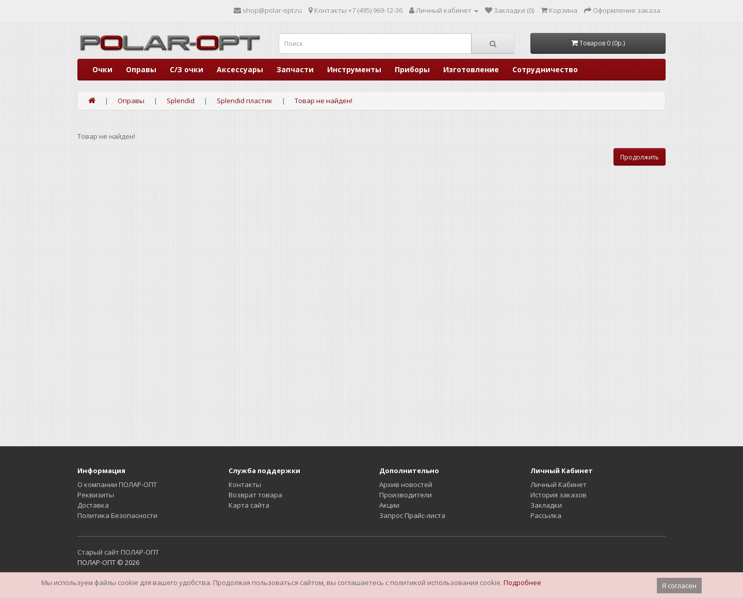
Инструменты (354, 69)
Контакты (245, 484)
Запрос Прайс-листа (412, 515)
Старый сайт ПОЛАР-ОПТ (118, 552)
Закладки (546, 505)
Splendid (181, 100)
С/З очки (186, 69)
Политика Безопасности (117, 515)
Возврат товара (255, 494)
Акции (389, 505)
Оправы (141, 69)
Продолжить (639, 157)
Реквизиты (95, 494)
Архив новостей (405, 484)
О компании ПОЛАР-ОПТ (117, 484)
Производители (405, 494)
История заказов (558, 494)
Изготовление (471, 69)
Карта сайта (249, 505)
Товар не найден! (323, 100)
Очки (102, 69)
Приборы (412, 69)
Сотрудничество (545, 69)
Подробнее (522, 582)
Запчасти (295, 69)
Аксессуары (240, 69)
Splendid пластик (244, 100)
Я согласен (679, 585)
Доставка (93, 505)
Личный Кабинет (558, 484)
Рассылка (545, 515)
